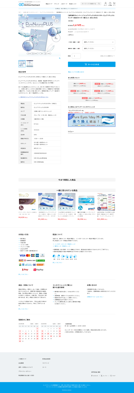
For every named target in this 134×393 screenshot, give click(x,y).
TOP (20, 12)
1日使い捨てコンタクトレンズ (30, 12)
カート (44, 367)
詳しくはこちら (23, 274)
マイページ (45, 363)
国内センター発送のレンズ (62, 246)
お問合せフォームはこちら (94, 297)
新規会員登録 (46, 359)
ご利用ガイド (22, 359)
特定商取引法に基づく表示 (26, 375)
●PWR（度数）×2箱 (74, 48)
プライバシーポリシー (25, 371)
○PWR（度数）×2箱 (74, 42)
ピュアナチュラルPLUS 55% (46, 12)
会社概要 (21, 363)
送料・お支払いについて (26, 367)
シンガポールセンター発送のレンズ (65, 244)
